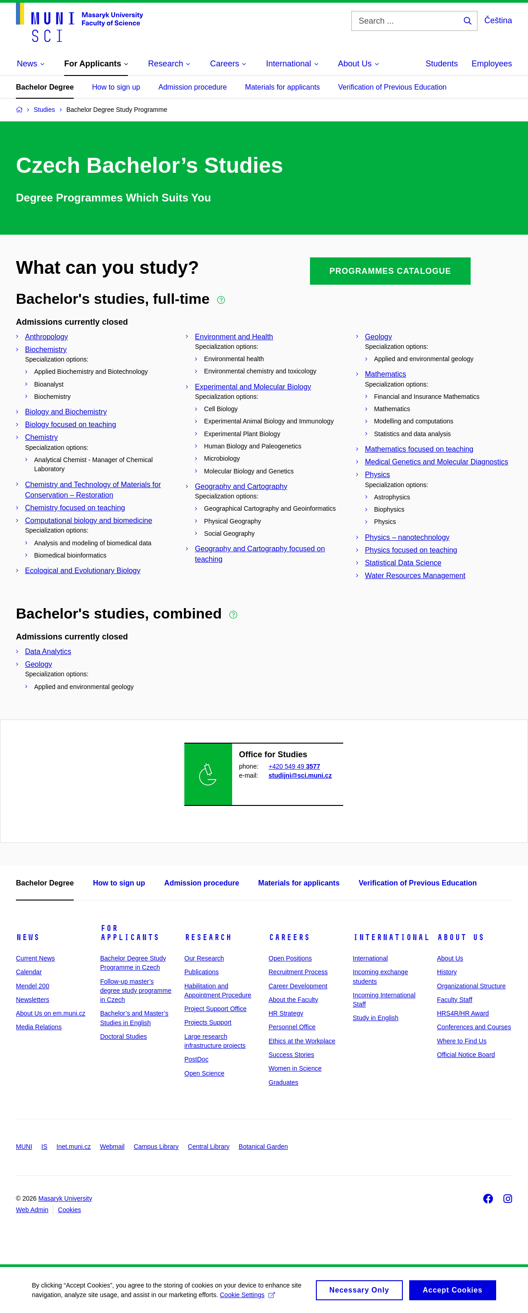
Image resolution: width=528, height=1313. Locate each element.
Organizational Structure (471, 986)
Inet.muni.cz (73, 1146)
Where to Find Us (462, 1041)
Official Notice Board (466, 1054)
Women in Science (295, 1068)
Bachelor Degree (45, 87)
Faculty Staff (454, 999)
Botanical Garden (263, 1146)
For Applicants (129, 932)
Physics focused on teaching (411, 550)
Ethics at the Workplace (302, 1041)
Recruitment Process (298, 972)
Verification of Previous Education (392, 87)
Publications (201, 972)
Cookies (69, 1209)
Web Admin (32, 1209)
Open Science (204, 1073)
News (28, 937)
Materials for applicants (282, 87)
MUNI (24, 1146)
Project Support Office (215, 1008)
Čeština (498, 20)
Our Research (204, 958)
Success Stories (291, 1054)
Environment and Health (234, 337)
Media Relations (38, 1027)
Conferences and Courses (474, 1027)
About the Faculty (293, 999)
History (447, 972)
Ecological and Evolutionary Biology (82, 570)
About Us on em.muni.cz (51, 1013)
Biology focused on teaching (70, 424)
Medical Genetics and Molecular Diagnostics (436, 462)
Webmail (112, 1146)
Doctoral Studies (123, 1036)
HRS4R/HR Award (463, 1013)
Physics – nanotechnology (407, 537)
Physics (377, 474)
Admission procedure (192, 87)
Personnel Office (292, 1027)
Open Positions (290, 958)
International (391, 937)
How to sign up (116, 87)
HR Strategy (286, 1013)
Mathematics (385, 374)
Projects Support (208, 1022)
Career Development (298, 986)
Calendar (29, 972)
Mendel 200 (32, 986)
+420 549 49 (294, 766)
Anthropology (46, 337)
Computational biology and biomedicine (88, 520)
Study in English (375, 1017)
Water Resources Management (415, 575)
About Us (460, 937)
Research (208, 937)
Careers (289, 937)
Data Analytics (48, 651)
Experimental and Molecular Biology (253, 387)
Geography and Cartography (241, 486)
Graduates (283, 1082)
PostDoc (196, 1059)
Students (442, 63)
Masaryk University (65, 1198)
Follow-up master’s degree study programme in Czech (135, 991)
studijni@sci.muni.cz (300, 775)
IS (44, 1146)
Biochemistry (46, 349)
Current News (35, 958)
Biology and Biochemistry (66, 412)
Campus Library (156, 1146)
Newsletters (32, 999)
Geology (378, 337)
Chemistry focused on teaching (75, 508)
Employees (492, 63)
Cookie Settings (247, 1297)
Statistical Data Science (403, 563)
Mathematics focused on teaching (419, 449)
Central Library (209, 1146)
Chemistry (41, 437)
